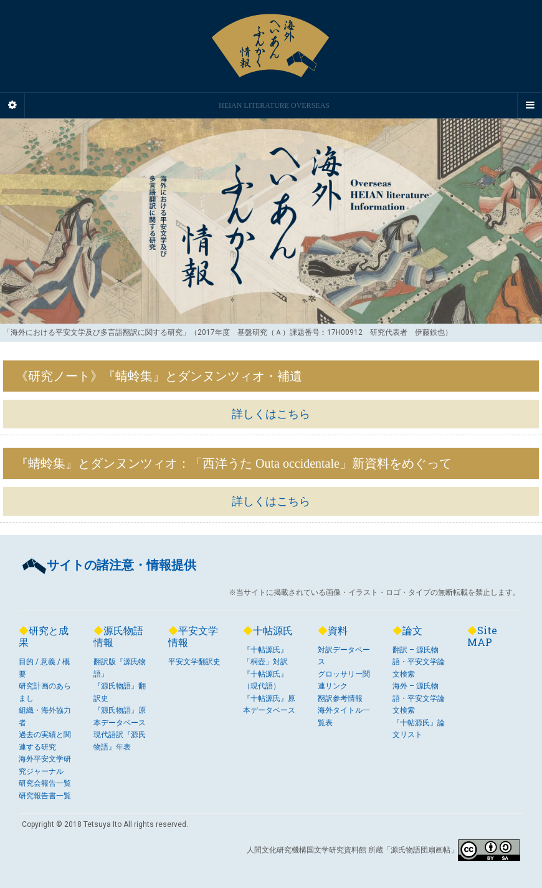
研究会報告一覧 (45, 783)
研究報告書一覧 (45, 795)
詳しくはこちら (271, 413)
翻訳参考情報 (340, 698)
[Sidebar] (12, 105)
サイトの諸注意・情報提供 (109, 565)
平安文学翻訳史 (194, 661)
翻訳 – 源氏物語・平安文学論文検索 (418, 661)
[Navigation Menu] (529, 105)
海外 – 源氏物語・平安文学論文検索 (418, 698)
